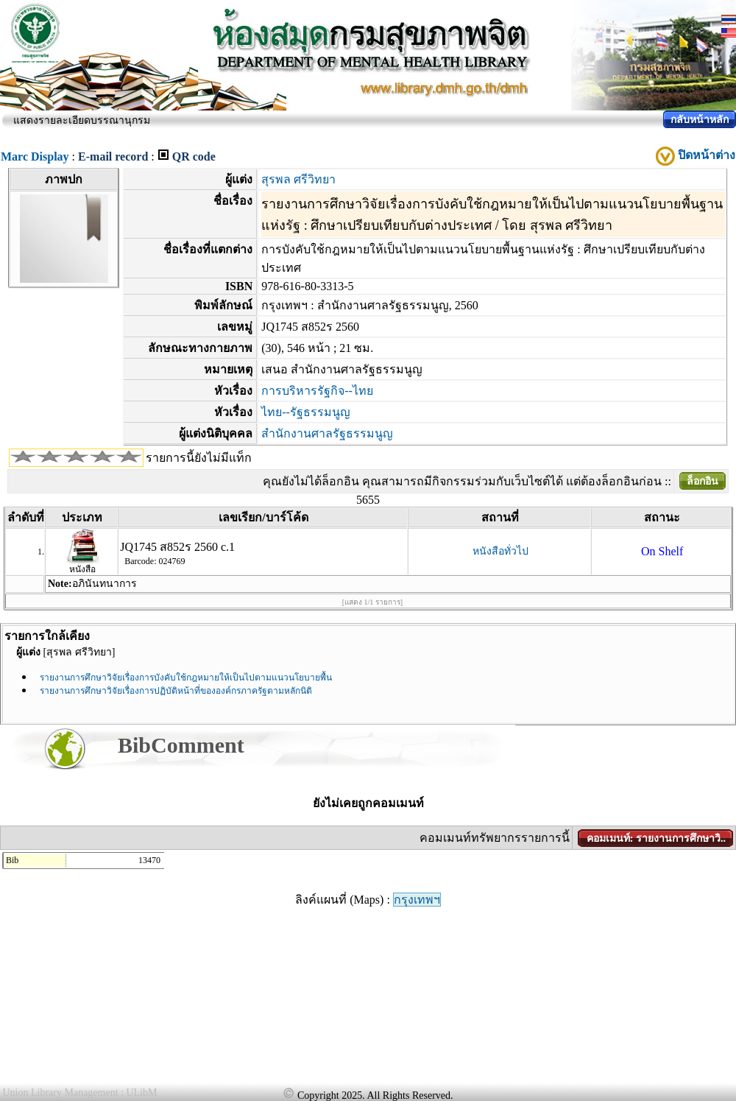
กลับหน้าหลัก (699, 119)
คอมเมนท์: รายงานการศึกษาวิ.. (656, 838)
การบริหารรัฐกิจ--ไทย (317, 390)
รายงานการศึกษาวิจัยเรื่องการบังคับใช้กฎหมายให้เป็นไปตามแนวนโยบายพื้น (186, 677)
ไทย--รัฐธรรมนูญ (305, 412)
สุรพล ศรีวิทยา (298, 179)
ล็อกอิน (702, 481)
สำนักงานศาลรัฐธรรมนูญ (327, 433)
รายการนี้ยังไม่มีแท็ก (199, 457)
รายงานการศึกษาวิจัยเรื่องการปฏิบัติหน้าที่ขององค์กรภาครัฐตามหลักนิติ (176, 691)
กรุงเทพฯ (417, 899)
